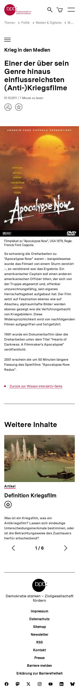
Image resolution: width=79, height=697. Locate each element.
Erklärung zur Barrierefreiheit (39, 673)
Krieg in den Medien (27, 50)
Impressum (39, 611)
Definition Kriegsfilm (30, 495)
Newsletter (39, 635)
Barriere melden (39, 666)
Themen (9, 22)
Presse (39, 658)
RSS (39, 642)
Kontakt (39, 650)
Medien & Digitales (49, 22)
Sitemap (39, 627)
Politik (25, 22)
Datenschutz (39, 619)
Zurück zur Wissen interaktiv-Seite (35, 386)
